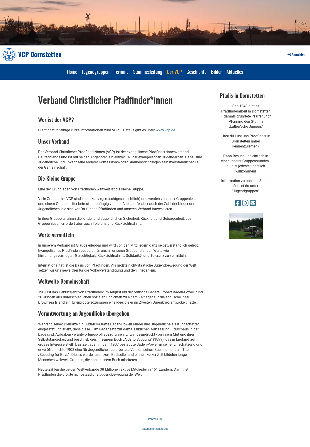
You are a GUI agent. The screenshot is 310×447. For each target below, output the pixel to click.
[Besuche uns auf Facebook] (238, 203)
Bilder (216, 71)
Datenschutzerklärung (155, 428)
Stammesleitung (147, 71)
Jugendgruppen (95, 71)
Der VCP (174, 71)
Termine (121, 71)
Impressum (155, 419)
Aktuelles (234, 71)
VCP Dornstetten (40, 54)
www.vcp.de (165, 130)
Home (72, 71)
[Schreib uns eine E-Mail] (253, 203)
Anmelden (296, 54)
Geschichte (196, 71)
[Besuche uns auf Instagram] (245, 203)
